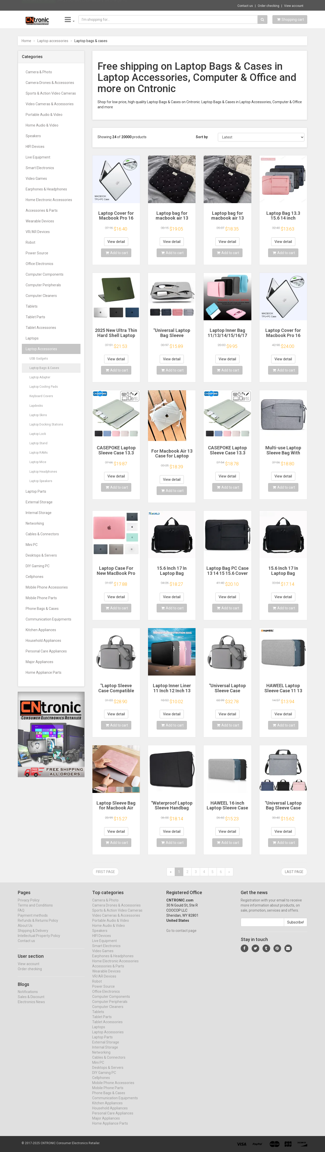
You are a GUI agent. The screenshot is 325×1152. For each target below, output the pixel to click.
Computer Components (44, 274)
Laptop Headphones (43, 471)
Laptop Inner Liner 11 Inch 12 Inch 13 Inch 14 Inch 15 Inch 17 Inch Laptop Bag (171, 693)
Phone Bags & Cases (42, 609)
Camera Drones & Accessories (50, 83)
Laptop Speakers (40, 481)
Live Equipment (38, 157)
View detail (116, 242)
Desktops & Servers (41, 555)
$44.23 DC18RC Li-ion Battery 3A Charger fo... (93, 5)
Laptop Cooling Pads (43, 386)
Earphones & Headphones (46, 189)
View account (293, 6)
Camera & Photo (39, 72)
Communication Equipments (48, 619)
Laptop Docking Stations (46, 424)
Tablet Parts (35, 317)
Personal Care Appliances (46, 651)
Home (26, 41)
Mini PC (32, 545)
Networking (35, 523)
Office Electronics (39, 264)
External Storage (39, 502)
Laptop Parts (36, 491)
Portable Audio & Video (44, 115)
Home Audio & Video (42, 125)
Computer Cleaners (41, 296)
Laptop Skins (38, 415)
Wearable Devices (40, 221)
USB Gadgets (38, 358)
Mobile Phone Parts (41, 598)
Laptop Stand (38, 443)
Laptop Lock (37, 434)
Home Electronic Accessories (49, 200)
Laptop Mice (37, 462)
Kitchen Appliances (41, 630)
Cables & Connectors (42, 534)
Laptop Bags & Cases (44, 368)
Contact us (245, 6)
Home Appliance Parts (43, 672)
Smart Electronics (40, 168)
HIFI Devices (35, 147)
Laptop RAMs (38, 452)
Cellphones (34, 577)
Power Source (37, 253)
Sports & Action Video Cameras (51, 93)
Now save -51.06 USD (38, 5)
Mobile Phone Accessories (47, 587)
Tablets (32, 306)
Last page (294, 872)
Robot (30, 242)
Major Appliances (39, 662)
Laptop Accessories (41, 349)
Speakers (33, 136)
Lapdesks (36, 405)
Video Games (36, 178)
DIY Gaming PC (38, 566)
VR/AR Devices (38, 232)
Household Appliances (43, 641)
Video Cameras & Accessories (50, 104)
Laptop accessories (52, 41)
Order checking (268, 6)
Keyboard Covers (41, 396)
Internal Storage (39, 513)
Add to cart (117, 253)
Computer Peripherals (43, 285)
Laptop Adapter (39, 377)
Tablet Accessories (41, 328)
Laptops (32, 338)
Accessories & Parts (42, 210)
